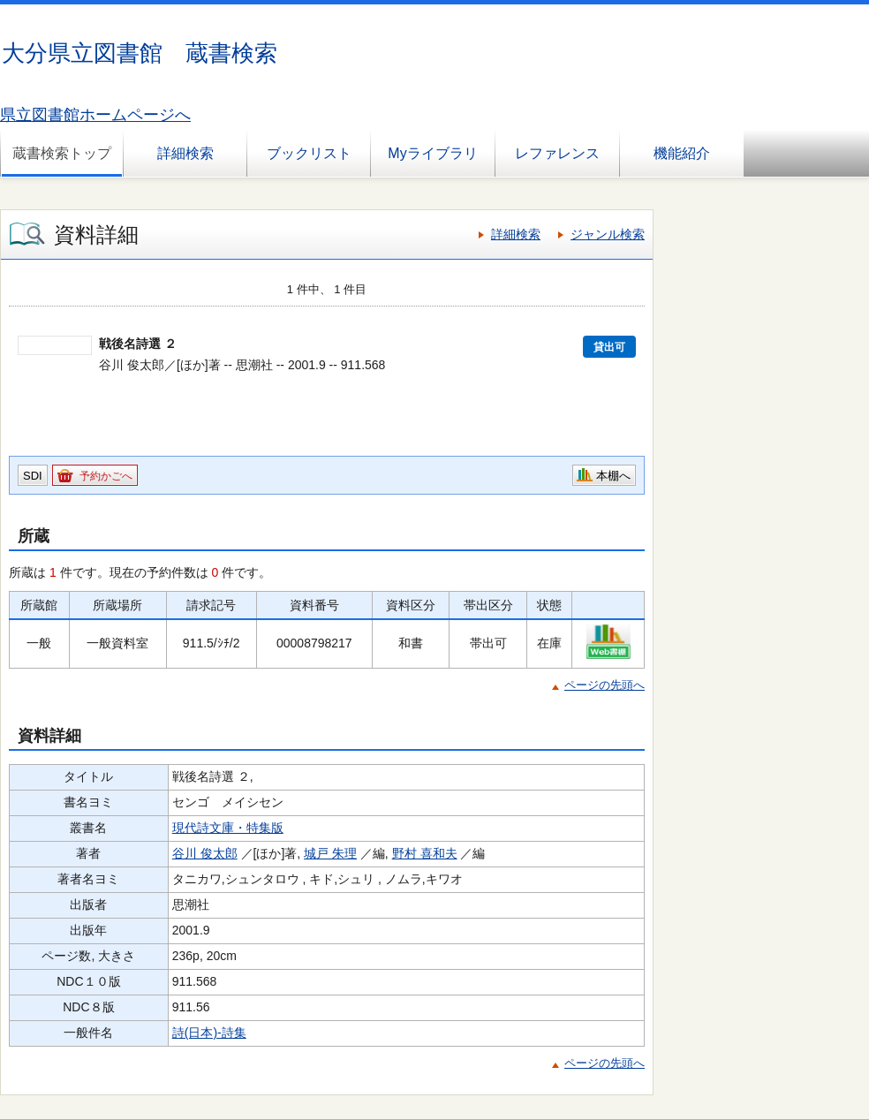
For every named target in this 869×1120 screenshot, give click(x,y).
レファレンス (557, 153)
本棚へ (613, 475)
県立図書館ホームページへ (95, 115)
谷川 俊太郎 (205, 853)
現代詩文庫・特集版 (227, 828)
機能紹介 (682, 153)
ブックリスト (309, 153)
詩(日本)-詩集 (209, 1032)
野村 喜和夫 (424, 853)
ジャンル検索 (608, 234)
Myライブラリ (432, 153)
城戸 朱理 (330, 853)
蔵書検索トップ (61, 153)
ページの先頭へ (604, 685)
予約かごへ (105, 476)
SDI (32, 475)
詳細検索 (185, 153)
